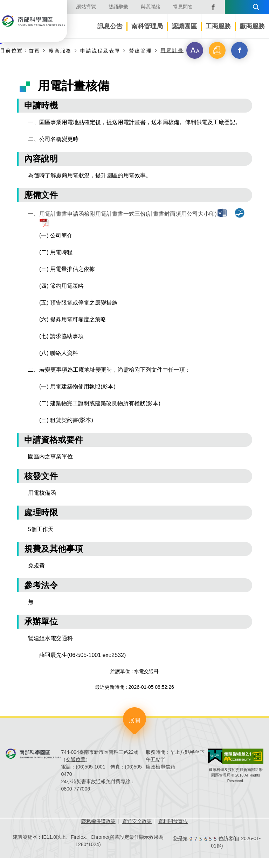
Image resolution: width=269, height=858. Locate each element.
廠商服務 (252, 26)
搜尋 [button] (256, 7)
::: (2, 42)
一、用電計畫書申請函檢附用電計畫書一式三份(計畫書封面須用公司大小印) (122, 214)
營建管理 (140, 50)
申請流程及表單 (100, 50)
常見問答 (183, 6)
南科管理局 (147, 26)
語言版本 (232, 6)
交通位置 (75, 759)
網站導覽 (86, 6)
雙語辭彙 (118, 6)
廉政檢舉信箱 (160, 767)
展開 (134, 720)
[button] (194, 50)
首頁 (34, 50)
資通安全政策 (137, 821)
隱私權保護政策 (98, 821)
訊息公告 (110, 26)
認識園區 (184, 26)
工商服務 (218, 26)
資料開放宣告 (173, 821)
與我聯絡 (150, 6)
